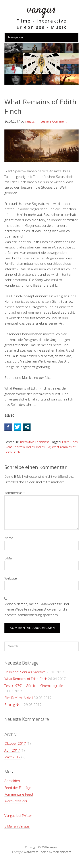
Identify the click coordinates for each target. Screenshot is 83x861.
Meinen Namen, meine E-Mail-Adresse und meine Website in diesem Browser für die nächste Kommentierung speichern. (36, 609)
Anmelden (12, 780)
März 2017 (12, 757)
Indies (30, 447)
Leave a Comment (54, 121)
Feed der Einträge (17, 787)
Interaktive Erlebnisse (34, 442)
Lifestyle (17, 852)
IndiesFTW (43, 447)
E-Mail (8, 558)
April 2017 (12, 750)
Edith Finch (70, 442)
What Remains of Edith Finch (25, 678)
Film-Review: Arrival (18, 697)
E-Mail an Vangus (17, 826)
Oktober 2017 (15, 743)
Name (8, 538)
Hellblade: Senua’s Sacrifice (25, 672)
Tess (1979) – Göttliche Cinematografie (33, 685)
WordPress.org (15, 801)
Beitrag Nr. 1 (13, 704)
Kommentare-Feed (18, 794)
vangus (41, 10)
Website (10, 578)
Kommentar (14, 492)
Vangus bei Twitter (18, 815)
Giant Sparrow (14, 447)
